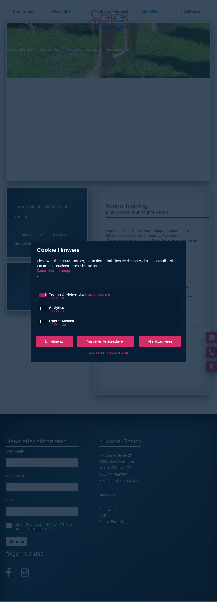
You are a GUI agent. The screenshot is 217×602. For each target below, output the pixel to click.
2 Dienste (57, 324)
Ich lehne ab (54, 341)
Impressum (113, 352)
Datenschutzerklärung (53, 271)
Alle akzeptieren (160, 341)
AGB (125, 352)
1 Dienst (56, 298)
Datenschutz (96, 352)
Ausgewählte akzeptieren (105, 341)
